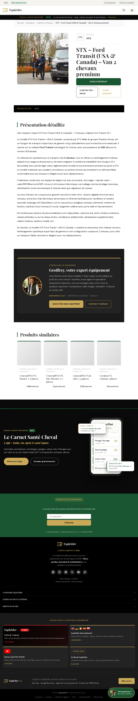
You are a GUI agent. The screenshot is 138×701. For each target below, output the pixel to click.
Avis (36, 108)
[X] (72, 572)
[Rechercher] (123, 10)
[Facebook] (65, 572)
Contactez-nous (87, 92)
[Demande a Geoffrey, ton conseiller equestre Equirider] (121, 693)
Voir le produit (99, 81)
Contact (74, 579)
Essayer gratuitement (44, 461)
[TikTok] (84, 572)
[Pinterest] (53, 572)
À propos (39, 697)
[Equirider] (14, 10)
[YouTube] (78, 572)
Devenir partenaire (63, 582)
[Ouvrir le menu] (132, 10)
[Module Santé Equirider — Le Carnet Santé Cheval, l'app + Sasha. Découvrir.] (69, 17)
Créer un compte (127, 3)
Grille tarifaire (77, 582)
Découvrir (127, 681)
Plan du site (98, 697)
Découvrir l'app (16, 461)
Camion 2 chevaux (45, 23)
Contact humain (98, 304)
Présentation (24, 108)
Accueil (20, 23)
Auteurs (49, 697)
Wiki (6, 3)
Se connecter (110, 3)
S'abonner (69, 522)
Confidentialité (84, 697)
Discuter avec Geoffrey (66, 304)
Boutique (30, 23)
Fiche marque (107, 92)
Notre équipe (65, 579)
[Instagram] (59, 572)
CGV (73, 697)
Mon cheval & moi (19, 3)
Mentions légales (61, 697)
